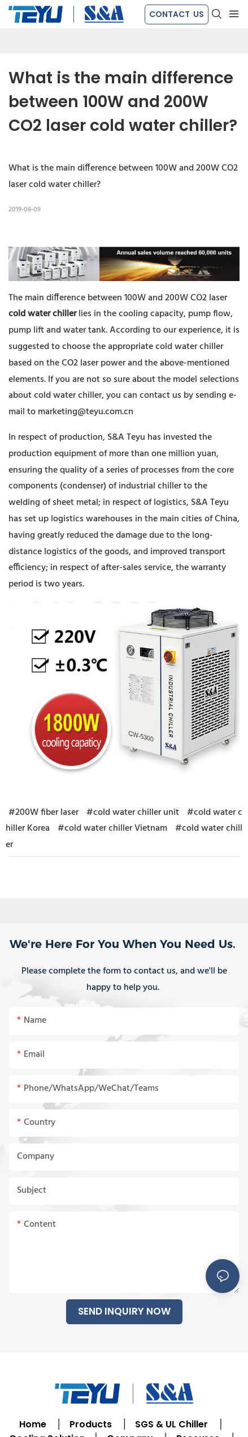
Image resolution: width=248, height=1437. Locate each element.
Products (89, 1424)
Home (32, 1424)
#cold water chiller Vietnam (112, 828)
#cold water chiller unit (132, 812)
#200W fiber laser (43, 812)
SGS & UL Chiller (171, 1424)
